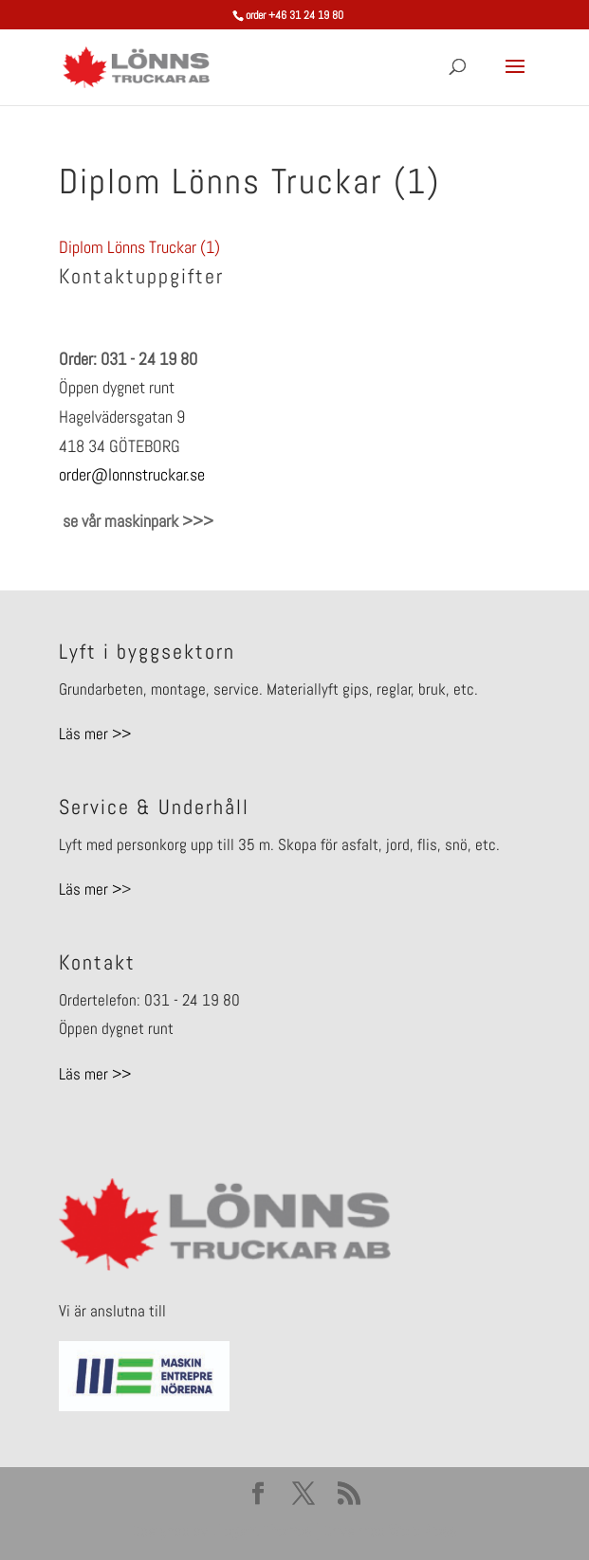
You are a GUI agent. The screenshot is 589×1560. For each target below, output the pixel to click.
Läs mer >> (95, 733)
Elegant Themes (262, 1530)
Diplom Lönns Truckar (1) (139, 247)
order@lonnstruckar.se (132, 474)
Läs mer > (90, 889)
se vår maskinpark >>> (136, 521)
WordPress (423, 1530)
